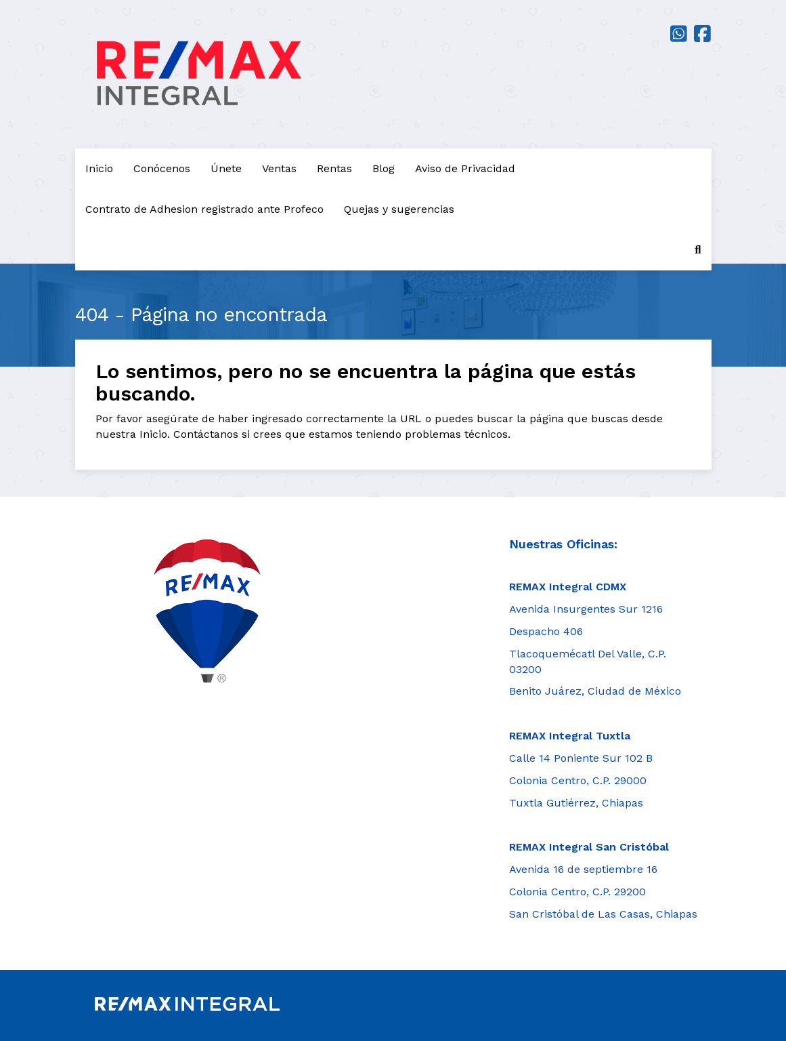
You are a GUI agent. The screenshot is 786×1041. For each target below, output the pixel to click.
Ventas (279, 168)
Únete (226, 168)
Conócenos (161, 168)
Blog (383, 168)
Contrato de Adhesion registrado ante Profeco (204, 209)
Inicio (99, 168)
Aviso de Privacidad (465, 168)
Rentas (334, 168)
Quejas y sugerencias (399, 209)
